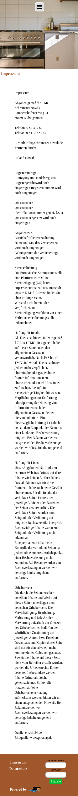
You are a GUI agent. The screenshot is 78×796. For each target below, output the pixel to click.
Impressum (18, 762)
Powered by (18, 789)
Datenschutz (18, 768)
